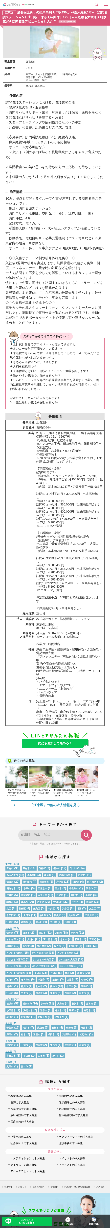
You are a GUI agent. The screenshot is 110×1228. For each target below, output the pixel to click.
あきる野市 (12, 875)
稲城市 (9, 902)
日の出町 (74, 868)
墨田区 (39, 922)
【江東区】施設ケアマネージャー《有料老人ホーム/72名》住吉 (86, 793)
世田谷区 (58, 902)
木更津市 (83, 1034)
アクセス (100, 1187)
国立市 (58, 888)
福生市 (56, 868)
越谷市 (55, 979)
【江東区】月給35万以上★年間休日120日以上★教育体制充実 (40, 793)
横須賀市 (27, 1003)
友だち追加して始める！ (55, 743)
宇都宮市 (11, 1055)
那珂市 (82, 1045)
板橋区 (89, 902)
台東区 (68, 922)
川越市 (30, 939)
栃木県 (8, 1051)
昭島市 (75, 882)
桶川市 (24, 986)
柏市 (23, 1034)
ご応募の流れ (38, 1187)
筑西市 (53, 1045)
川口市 (37, 973)
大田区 (26, 915)
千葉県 (8, 1023)
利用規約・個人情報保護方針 (77, 1187)
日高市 (26, 932)
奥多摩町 (32, 875)
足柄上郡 (42, 1017)
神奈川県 (9, 999)
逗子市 (43, 1010)
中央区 (51, 908)
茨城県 (8, 1041)
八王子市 (42, 895)
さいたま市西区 (14, 953)
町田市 (74, 895)
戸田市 (53, 973)
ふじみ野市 (12, 939)
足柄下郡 (59, 1017)
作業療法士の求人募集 (23, 1108)
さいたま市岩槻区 (15, 973)
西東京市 (42, 888)
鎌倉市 (58, 1010)
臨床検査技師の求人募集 (73, 1115)
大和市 (60, 1003)
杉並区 (40, 902)
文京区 (92, 908)
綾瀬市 (9, 1017)
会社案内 (54, 1187)
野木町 (55, 1055)
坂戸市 (57, 946)
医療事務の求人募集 (22, 1121)
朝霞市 (9, 946)
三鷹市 (9, 895)
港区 (79, 908)
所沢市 (74, 932)
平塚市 (72, 1010)
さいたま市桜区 (40, 953)
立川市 (81, 875)
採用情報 (8, 1187)
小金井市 (73, 888)
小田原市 (11, 1010)
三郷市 (9, 979)
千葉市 (9, 1027)
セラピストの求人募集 (72, 1164)
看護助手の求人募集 (71, 1095)
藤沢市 (75, 1003)
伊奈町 (84, 979)
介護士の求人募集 (21, 1136)
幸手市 (82, 993)
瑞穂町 (42, 868)
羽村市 (26, 868)
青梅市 (9, 868)
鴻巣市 (9, 986)
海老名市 (28, 1010)
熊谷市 (53, 986)
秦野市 (87, 1010)
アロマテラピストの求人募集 (27, 1171)
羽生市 (24, 993)
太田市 (9, 1066)
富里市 (36, 1034)
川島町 (88, 946)
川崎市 (44, 1003)
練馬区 (24, 902)
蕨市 (67, 973)
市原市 (84, 1027)
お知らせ (22, 1187)
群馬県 (8, 1062)
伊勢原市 (25, 1017)
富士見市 (48, 939)
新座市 (78, 939)
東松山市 (73, 946)
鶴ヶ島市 (41, 946)
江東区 (9, 922)
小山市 (26, 1055)
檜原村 (47, 875)
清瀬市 (9, 882)
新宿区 (22, 908)
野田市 (9, 1034)
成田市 (51, 1034)
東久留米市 (93, 882)
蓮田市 (53, 993)
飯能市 (9, 932)
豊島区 (36, 908)
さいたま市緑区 (68, 966)
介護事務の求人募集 (71, 1143)
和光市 (26, 946)
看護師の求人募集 (21, 1095)
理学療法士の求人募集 (72, 1102)
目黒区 (57, 915)
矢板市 (41, 1055)
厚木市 (89, 1003)
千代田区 (11, 915)
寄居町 (84, 986)
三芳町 (92, 939)
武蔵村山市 (64, 875)
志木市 (63, 939)
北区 (8, 908)
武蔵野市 (25, 895)
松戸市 (26, 1027)
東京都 (8, 864)
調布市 (89, 888)
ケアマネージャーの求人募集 (76, 1136)
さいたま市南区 (65, 953)
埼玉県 (8, 928)
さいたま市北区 (14, 966)
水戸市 (9, 1045)
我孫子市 (66, 1034)
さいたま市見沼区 (41, 966)
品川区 (43, 915)
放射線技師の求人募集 (23, 1115)
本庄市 (69, 986)
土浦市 (24, 1045)
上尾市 (70, 979)
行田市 (9, 993)
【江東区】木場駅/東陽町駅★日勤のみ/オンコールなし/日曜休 (63, 793)
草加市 (80, 973)
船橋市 (55, 1027)
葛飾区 (24, 922)
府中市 (59, 882)
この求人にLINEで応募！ (27, 1221)
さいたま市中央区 (42, 959)
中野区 (75, 902)
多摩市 (88, 895)
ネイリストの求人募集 (72, 1158)
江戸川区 (89, 915)
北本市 (39, 986)
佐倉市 (69, 1027)
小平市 (26, 888)
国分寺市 (11, 888)
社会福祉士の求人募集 (23, 1143)
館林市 (24, 1066)
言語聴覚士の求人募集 (72, 1108)
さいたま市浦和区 (15, 959)
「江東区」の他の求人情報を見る (55, 805)
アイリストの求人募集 (23, 1164)
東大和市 (44, 882)
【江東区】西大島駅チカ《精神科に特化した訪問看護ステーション (16, 793)
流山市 (40, 1027)
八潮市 (41, 979)
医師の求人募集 (19, 1102)
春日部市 (25, 979)
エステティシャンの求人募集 (27, 1158)
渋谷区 (65, 908)
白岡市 (68, 993)
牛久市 (68, 1045)
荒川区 (53, 922)
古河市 (39, 1045)
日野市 (59, 895)
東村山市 (27, 882)
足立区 (71, 915)
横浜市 (9, 1003)
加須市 (39, 993)
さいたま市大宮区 (68, 959)
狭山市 (42, 932)
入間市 (58, 932)
